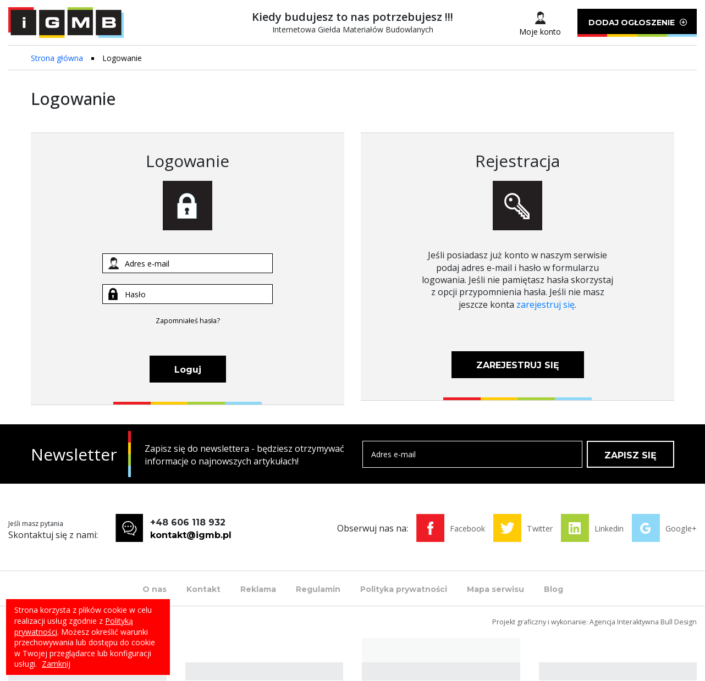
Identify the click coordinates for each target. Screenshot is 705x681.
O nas (154, 589)
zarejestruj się (545, 304)
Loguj (187, 369)
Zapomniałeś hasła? (188, 320)
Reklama (258, 589)
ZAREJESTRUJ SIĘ (517, 365)
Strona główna (57, 58)
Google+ (681, 528)
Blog (553, 589)
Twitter (540, 528)
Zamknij (56, 663)
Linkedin (609, 528)
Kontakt (203, 589)
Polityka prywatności (403, 589)
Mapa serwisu (495, 589)
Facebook (467, 528)
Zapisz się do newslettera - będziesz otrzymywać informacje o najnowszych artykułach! (244, 454)
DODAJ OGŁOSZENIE (637, 27)
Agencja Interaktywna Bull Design (643, 622)
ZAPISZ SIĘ (630, 455)
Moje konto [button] (540, 31)
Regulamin (318, 589)
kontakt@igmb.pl (191, 535)
